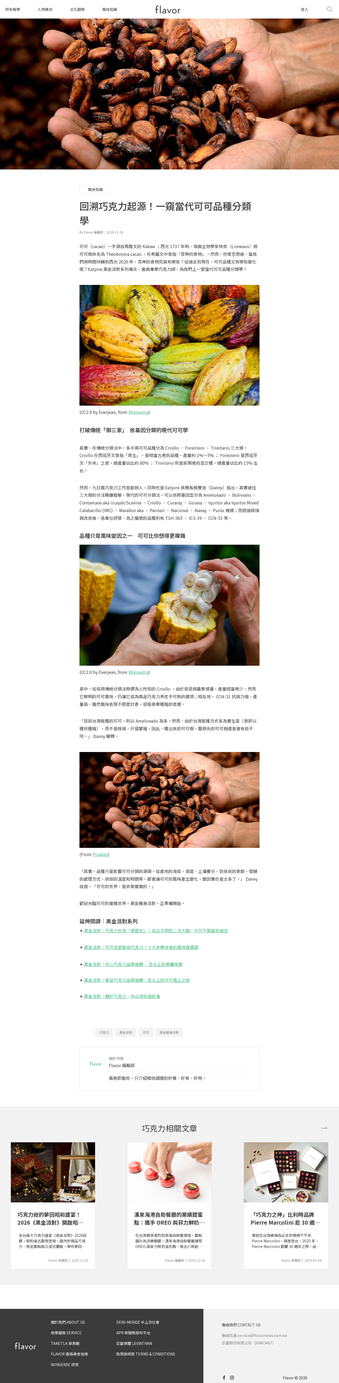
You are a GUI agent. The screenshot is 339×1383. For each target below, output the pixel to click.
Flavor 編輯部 (122, 1065)
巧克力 (104, 1032)
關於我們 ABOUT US (68, 1322)
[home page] (168, 10)
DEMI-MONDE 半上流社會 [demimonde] (137, 1322)
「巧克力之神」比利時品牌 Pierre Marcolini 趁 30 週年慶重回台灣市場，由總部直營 (285, 1219)
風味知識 (109, 9)
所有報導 (12, 9)
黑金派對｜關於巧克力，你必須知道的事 (122, 996)
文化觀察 (77, 9)
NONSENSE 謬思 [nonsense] (65, 1364)
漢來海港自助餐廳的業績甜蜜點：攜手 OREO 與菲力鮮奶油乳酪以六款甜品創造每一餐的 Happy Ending (169, 1219)
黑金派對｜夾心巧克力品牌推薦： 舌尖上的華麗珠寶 (133, 964)
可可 (146, 1032)
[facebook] (225, 1378)
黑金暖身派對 (169, 1032)
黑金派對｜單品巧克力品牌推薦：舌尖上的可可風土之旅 (137, 980)
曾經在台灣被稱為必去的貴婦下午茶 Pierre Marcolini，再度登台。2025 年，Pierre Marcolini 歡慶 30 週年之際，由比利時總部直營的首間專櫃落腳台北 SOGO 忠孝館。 (286, 1241)
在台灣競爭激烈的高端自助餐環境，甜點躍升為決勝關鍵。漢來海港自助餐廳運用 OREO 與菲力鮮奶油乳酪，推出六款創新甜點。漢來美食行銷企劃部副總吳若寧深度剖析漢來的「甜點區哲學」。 (168, 1241)
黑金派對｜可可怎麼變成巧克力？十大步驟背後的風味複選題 (141, 947)
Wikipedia (138, 412)
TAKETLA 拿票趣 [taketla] (65, 1343)
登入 (304, 9)
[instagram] (234, 1378)
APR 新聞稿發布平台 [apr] (133, 1332)
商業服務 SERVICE (66, 1332)
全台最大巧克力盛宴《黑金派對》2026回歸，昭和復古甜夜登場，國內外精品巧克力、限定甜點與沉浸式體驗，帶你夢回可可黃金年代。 (53, 1241)
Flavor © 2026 (295, 1377)
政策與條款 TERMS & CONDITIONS (145, 1354)
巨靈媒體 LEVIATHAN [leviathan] (134, 1343)
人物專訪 (45, 9)
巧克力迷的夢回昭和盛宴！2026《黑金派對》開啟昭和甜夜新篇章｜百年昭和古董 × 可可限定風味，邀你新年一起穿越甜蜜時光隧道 (52, 1219)
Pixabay (100, 854)
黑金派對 (125, 1032)
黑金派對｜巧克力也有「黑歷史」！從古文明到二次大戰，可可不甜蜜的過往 (156, 930)
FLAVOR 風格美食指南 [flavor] (69, 1354)
